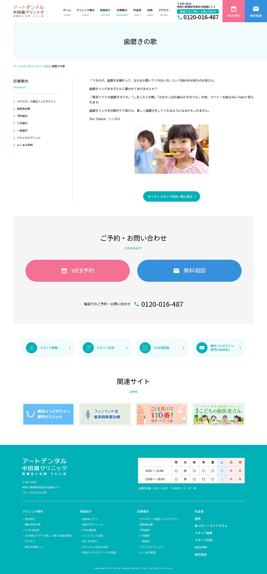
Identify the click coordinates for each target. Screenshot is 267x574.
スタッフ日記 (203, 540)
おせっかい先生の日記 (95, 547)
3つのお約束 (32, 530)
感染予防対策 (32, 524)
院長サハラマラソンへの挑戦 (99, 552)
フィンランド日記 (92, 535)
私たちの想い (90, 541)
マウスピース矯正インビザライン (36, 101)
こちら (110, 119)
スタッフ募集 (203, 533)
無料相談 (201, 554)
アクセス (30, 541)
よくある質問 (25, 145)
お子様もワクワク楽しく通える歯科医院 (48, 535)
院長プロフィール (92, 524)
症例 (198, 518)
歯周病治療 (23, 108)
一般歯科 (22, 130)
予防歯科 (22, 116)
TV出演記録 (89, 530)
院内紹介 (30, 519)
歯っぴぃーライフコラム (211, 525)
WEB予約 (201, 547)
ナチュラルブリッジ (28, 137)
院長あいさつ (90, 519)
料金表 (199, 511)
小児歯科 (22, 123)
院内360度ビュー (35, 547)
